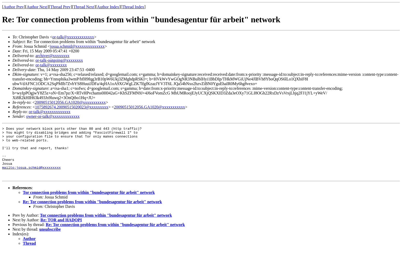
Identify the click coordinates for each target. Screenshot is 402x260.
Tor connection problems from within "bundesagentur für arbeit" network (89, 202)
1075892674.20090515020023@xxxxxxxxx (71, 107)
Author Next (37, 7)
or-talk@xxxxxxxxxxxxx (73, 37)
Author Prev (13, 7)
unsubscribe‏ (50, 239)
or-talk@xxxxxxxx (51, 65)
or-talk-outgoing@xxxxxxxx (59, 60)
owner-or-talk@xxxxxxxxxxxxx (53, 116)
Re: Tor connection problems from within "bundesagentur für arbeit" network (92, 212)
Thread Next (83, 7)
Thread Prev (60, 7)
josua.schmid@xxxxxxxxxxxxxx (77, 46)
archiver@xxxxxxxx (52, 55)
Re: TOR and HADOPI (61, 230)
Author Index (108, 7)
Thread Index (133, 7)
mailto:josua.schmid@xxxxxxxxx (31, 176)
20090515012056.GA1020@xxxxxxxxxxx (70, 102)
